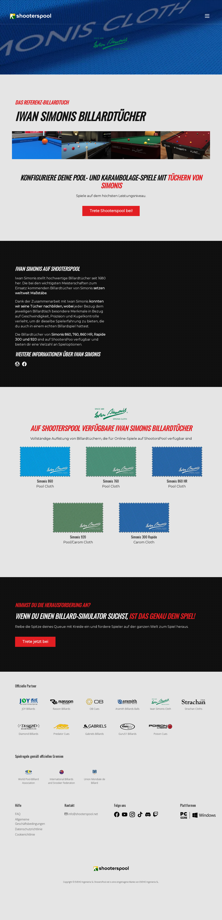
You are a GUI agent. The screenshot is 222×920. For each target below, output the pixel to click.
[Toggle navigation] (207, 16)
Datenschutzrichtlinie (28, 829)
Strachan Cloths (193, 704)
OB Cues (94, 704)
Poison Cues (160, 729)
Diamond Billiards (28, 729)
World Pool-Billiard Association (28, 777)
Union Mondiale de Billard (94, 777)
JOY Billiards (28, 704)
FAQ (17, 814)
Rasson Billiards (61, 704)
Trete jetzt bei (35, 641)
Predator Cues (61, 729)
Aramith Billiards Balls (127, 704)
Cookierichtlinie (25, 834)
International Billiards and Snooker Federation (61, 777)
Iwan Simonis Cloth (160, 704)
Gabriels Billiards (94, 729)
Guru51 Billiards (127, 729)
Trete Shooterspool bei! (111, 211)
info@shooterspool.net (82, 814)
